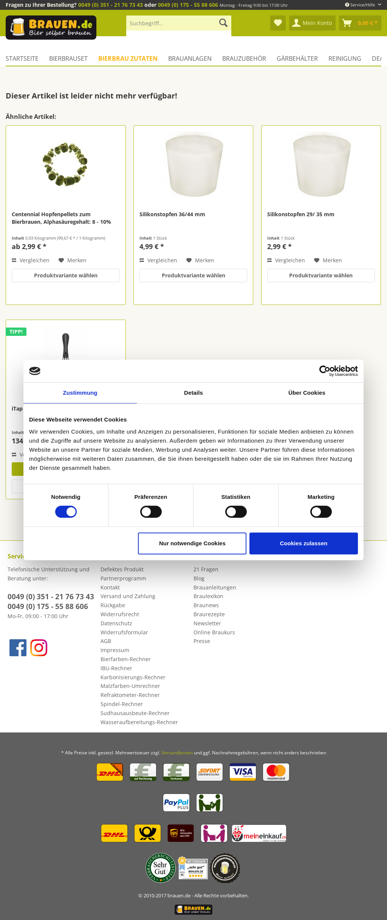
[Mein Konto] (312, 23)
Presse (202, 641)
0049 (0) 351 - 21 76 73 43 (110, 4)
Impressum (115, 650)
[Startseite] (25, 58)
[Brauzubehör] (244, 58)
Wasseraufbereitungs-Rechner (139, 722)
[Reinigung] (345, 58)
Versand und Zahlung (128, 596)
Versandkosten (177, 752)
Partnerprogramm (123, 578)
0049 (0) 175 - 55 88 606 (188, 4)
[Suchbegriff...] (178, 23)
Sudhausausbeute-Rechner (135, 713)
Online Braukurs (214, 632)
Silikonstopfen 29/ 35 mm (300, 214)
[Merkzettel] (278, 23)
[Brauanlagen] (190, 58)
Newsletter (207, 623)
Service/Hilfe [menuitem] (360, 5)
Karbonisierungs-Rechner (133, 677)
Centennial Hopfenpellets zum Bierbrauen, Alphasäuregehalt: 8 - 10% (61, 218)
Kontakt (110, 587)
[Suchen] (223, 23)
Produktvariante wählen (66, 275)
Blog (199, 578)
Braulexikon (208, 596)
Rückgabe (113, 605)
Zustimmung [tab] (80, 392)
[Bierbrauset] (68, 58)
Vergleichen (31, 260)
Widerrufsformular (124, 632)
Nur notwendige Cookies (192, 543)
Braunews (206, 605)
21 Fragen (206, 569)
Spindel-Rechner (122, 704)
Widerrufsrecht (120, 614)
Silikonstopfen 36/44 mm (172, 214)
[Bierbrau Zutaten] (128, 58)
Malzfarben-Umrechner (130, 685)
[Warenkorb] (360, 23)
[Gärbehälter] (297, 58)
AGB (106, 641)
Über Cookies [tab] (306, 392)
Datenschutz (116, 623)
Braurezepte (209, 614)
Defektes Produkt (122, 569)
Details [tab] (193, 392)
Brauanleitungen (215, 587)
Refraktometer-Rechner (130, 694)
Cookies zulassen (304, 543)
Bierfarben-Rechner (126, 659)
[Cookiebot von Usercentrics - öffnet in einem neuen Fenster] (325, 371)
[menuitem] (178, 26)
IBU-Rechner (116, 668)
